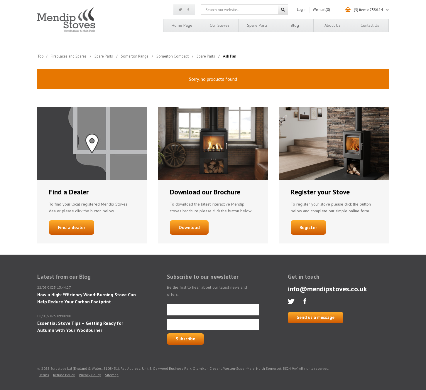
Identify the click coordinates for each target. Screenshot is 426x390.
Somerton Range (134, 56)
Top (40, 56)
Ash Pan (229, 56)
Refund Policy (64, 375)
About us (332, 25)
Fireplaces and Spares (69, 56)
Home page (182, 25)
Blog (295, 25)
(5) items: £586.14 (368, 9)
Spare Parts (257, 25)
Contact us (370, 25)
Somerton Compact (172, 56)
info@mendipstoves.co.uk (327, 288)
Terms (44, 375)
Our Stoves (219, 25)
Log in (302, 9)
